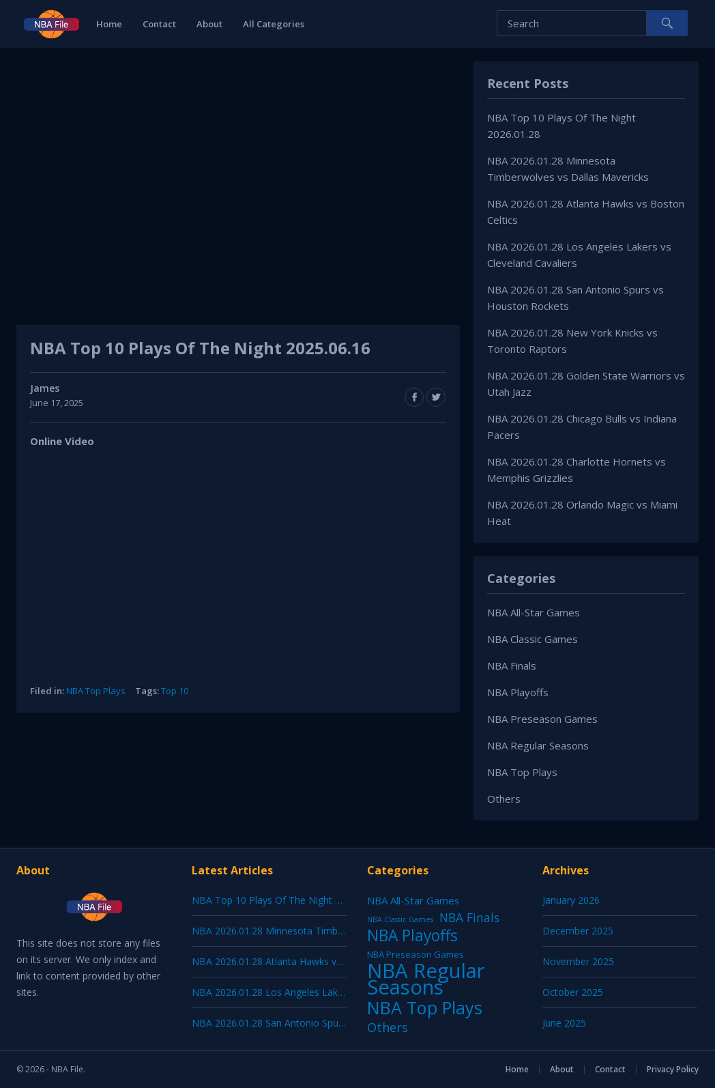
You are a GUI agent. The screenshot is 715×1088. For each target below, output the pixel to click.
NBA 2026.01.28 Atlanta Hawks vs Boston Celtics (300, 961)
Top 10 (174, 691)
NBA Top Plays (96, 691)
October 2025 (572, 992)
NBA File (67, 1069)
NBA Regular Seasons (538, 745)
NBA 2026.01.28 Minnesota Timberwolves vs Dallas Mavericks (329, 930)
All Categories (273, 24)
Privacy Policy (673, 1069)
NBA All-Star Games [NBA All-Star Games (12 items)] (413, 900)
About (209, 24)
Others (504, 798)
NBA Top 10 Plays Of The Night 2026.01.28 (287, 899)
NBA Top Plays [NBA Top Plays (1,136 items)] (424, 1007)
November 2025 (578, 961)
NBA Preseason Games (542, 719)
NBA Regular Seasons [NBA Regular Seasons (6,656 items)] (426, 978)
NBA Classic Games (532, 639)
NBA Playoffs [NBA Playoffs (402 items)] (412, 936)
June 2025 (564, 1022)
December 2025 (577, 930)
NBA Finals (511, 665)
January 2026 (571, 899)
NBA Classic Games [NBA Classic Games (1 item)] (400, 919)
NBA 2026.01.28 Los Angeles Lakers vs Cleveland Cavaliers (321, 992)
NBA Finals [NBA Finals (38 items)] (469, 917)
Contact (159, 24)
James (44, 388)
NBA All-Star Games (533, 612)
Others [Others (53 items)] (387, 1027)
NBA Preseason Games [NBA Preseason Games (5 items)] (415, 954)
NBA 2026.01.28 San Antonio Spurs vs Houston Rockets (315, 1022)
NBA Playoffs (518, 692)
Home (109, 24)
